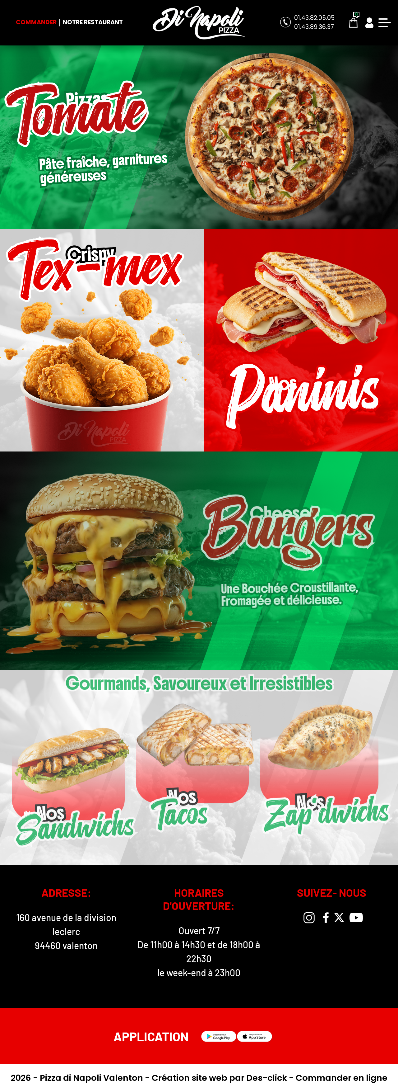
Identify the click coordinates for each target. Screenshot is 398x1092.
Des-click (266, 1078)
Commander (36, 22)
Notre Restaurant (93, 22)
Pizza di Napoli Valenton (92, 1078)
